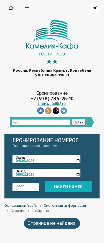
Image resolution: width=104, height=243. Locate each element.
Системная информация (65, 205)
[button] (27, 8)
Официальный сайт (21, 205)
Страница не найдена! (52, 223)
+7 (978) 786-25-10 (52, 98)
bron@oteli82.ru (52, 104)
